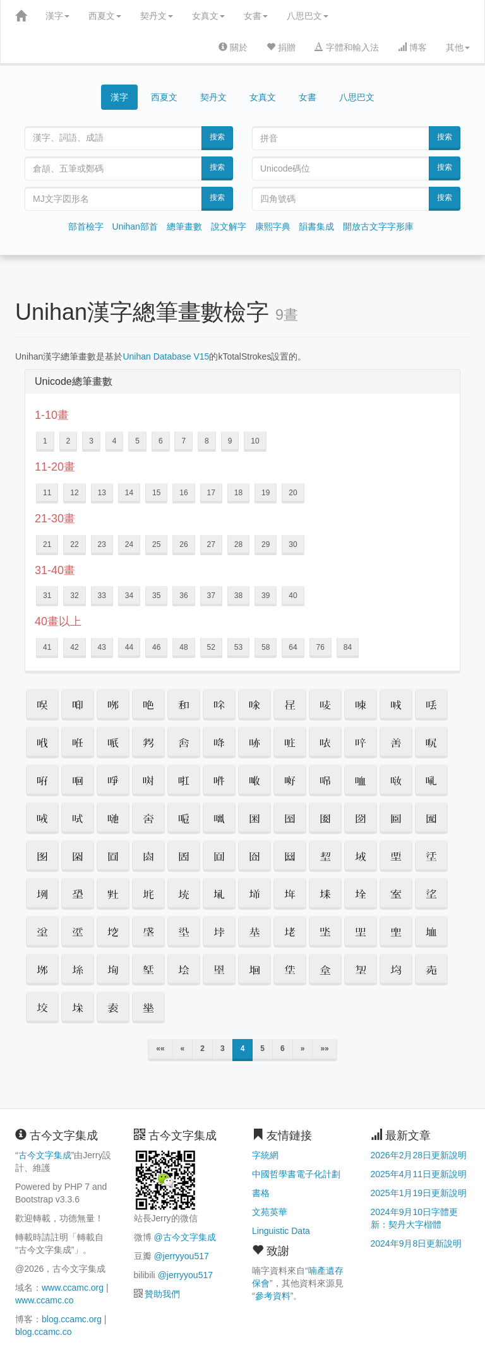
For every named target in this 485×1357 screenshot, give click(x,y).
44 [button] (129, 647)
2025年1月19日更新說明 (419, 1193)
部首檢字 (86, 226)
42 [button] (74, 647)
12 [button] (74, 492)
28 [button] (238, 544)
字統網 (265, 1155)
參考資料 (272, 1296)
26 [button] (183, 544)
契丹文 (156, 16)
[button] (42, 704)
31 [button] (47, 595)
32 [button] (74, 595)
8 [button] (207, 441)
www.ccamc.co (44, 1300)
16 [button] (183, 492)
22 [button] (74, 544)
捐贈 (281, 47)
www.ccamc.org (73, 1288)
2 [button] (68, 441)
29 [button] (265, 544)
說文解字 (228, 226)
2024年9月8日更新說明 (416, 1243)
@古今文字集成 (184, 1237)
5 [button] (137, 441)
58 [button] (265, 647)
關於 (233, 47)
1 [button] (45, 441)
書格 (261, 1193)
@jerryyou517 (180, 1256)
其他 (458, 47)
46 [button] (156, 647)
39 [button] (265, 595)
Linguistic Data (281, 1231)
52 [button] (211, 647)
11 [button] (47, 492)
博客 (412, 47)
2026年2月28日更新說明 (419, 1155)
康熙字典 (272, 226)
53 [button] (238, 647)
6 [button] (161, 441)
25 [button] (156, 544)
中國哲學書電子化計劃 (296, 1174)
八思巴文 (307, 16)
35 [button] (156, 595)
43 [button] (102, 647)
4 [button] (114, 441)
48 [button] (183, 647)
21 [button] (47, 544)
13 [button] (102, 492)
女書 (256, 16)
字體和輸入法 (346, 47)
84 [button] (348, 647)
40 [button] (293, 595)
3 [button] (91, 441)
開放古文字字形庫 (378, 226)
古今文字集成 (44, 1155)
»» (324, 1048)
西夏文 (104, 16)
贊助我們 (162, 1294)
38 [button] (238, 595)
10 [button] (255, 441)
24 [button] (129, 544)
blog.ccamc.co (43, 1332)
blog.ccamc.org (72, 1319)
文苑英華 (269, 1212)
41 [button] (47, 647)
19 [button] (265, 492)
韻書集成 (316, 226)
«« (160, 1048)
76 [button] (320, 647)
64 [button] (293, 647)
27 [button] (211, 544)
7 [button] (183, 441)
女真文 (208, 16)
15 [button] (156, 492)
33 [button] (102, 595)
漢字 (57, 16)
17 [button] (211, 492)
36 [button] (183, 595)
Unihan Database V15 (166, 356)
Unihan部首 (135, 226)
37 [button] (211, 595)
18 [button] (238, 492)
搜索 (217, 136)
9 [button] (230, 441)
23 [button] (102, 544)
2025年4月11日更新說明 (419, 1174)
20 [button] (293, 492)
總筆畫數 (184, 226)
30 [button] (293, 544)
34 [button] (129, 595)
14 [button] (129, 492)
